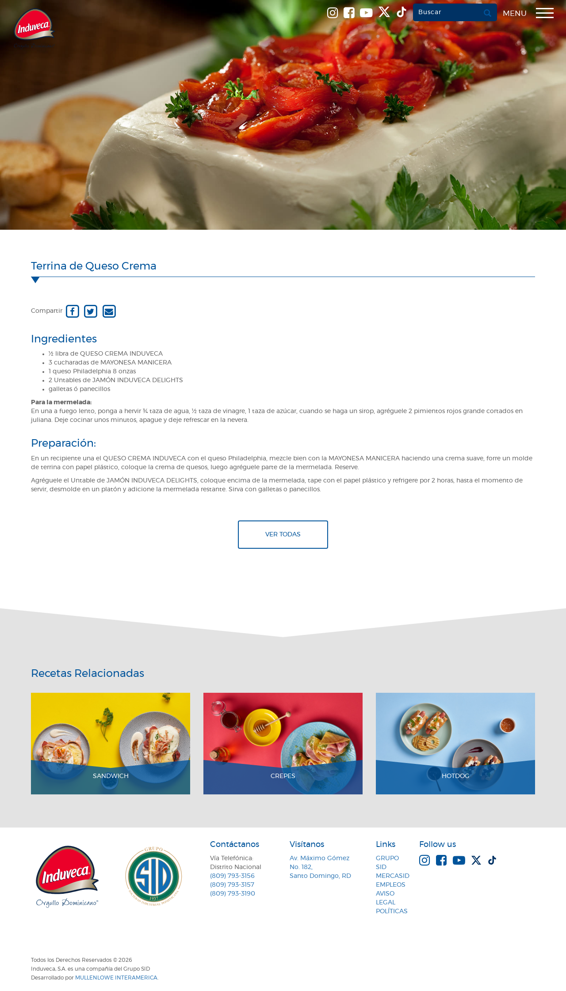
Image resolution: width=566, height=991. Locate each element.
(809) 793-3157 (232, 885)
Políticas (392, 911)
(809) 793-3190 (232, 894)
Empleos (390, 885)
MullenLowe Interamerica (116, 977)
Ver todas (283, 535)
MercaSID (392, 876)
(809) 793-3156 (232, 876)
